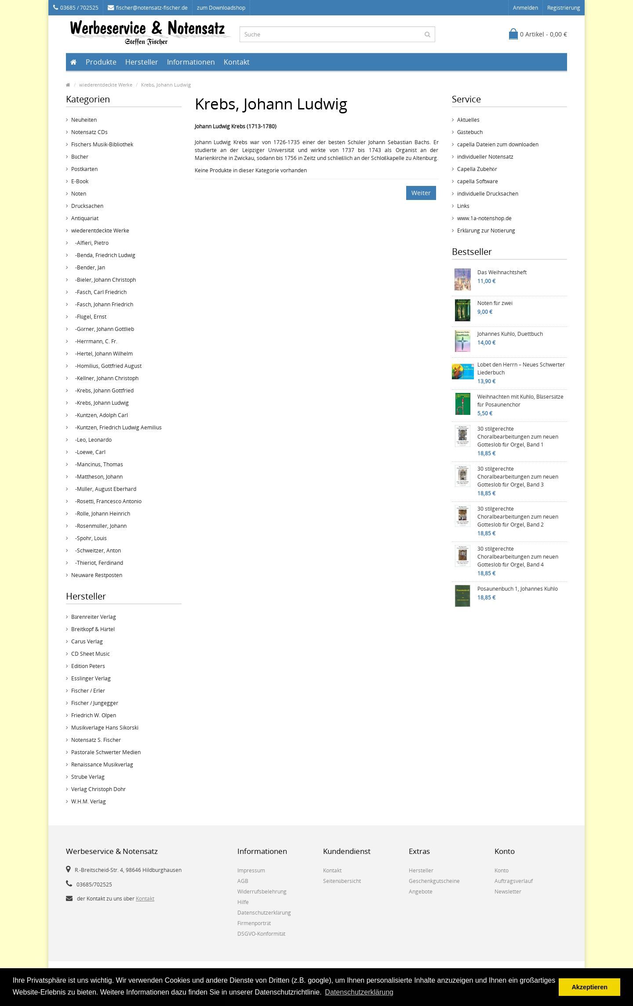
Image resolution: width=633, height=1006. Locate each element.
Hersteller (141, 62)
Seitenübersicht (342, 881)
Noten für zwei (495, 303)
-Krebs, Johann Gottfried (102, 390)
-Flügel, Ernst (88, 316)
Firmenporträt (254, 923)
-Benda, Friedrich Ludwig (103, 255)
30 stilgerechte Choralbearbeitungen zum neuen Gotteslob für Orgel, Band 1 (517, 436)
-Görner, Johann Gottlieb (102, 329)
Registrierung (563, 7)
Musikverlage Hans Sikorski (104, 727)
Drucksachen (87, 206)
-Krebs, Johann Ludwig (100, 403)
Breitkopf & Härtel (93, 629)
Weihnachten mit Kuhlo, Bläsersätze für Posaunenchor (520, 400)
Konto (502, 870)
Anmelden (525, 7)
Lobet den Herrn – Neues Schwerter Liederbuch (521, 368)
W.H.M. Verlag (88, 801)
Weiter (421, 193)
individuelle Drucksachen (487, 193)
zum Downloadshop (221, 7)
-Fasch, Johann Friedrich (102, 304)
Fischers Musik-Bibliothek (102, 144)
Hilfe (243, 902)
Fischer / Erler (88, 690)
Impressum (251, 870)
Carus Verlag (87, 641)
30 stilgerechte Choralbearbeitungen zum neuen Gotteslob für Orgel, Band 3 (517, 476)
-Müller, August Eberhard (103, 489)
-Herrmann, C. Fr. (94, 341)
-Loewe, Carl (88, 452)
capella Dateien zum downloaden (497, 144)
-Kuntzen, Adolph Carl (99, 415)
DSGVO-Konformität (261, 933)
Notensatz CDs (89, 132)
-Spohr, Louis (89, 538)
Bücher (79, 156)
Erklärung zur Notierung (486, 230)
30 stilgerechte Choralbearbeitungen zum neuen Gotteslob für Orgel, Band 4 (517, 556)
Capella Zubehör (477, 169)
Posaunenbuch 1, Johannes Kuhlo (517, 588)
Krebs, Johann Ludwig (166, 84)
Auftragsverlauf (514, 881)
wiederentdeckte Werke (105, 84)
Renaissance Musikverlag (102, 764)
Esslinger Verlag (91, 678)
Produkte (101, 62)
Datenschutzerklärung (264, 912)
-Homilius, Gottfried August (106, 366)
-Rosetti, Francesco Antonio (106, 501)
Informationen (191, 62)
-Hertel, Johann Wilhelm (102, 353)
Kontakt (237, 62)
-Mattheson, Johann (97, 476)
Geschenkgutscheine (434, 881)
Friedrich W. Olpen (93, 715)
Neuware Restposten (96, 575)
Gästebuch (470, 132)
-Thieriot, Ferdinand (97, 563)
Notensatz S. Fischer (96, 740)
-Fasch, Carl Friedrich (99, 292)
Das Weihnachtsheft (502, 272)
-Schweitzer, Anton (96, 550)
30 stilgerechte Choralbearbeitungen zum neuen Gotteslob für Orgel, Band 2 (517, 516)
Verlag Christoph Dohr (98, 789)
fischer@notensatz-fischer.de (148, 7)
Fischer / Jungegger (94, 703)
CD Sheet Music (90, 653)
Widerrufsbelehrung (262, 891)
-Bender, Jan (88, 267)
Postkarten (84, 169)
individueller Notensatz (485, 156)
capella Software (477, 181)
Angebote (421, 891)
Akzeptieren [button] (589, 987)
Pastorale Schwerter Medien (106, 752)
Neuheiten (84, 119)
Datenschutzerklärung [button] (359, 992)
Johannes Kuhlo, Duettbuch (510, 334)
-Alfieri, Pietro (90, 243)
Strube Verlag (88, 777)
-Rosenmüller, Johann (99, 526)
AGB (242, 881)
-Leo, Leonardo (91, 439)
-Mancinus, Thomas (97, 464)
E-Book (79, 181)
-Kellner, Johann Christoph (104, 378)
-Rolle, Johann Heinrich (100, 513)
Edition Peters (88, 666)
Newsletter (508, 891)
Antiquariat (84, 218)
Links (463, 206)
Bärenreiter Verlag (93, 617)
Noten (78, 193)
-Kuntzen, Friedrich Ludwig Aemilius (116, 427)
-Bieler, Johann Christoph (103, 279)
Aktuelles (468, 119)
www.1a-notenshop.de (484, 218)
